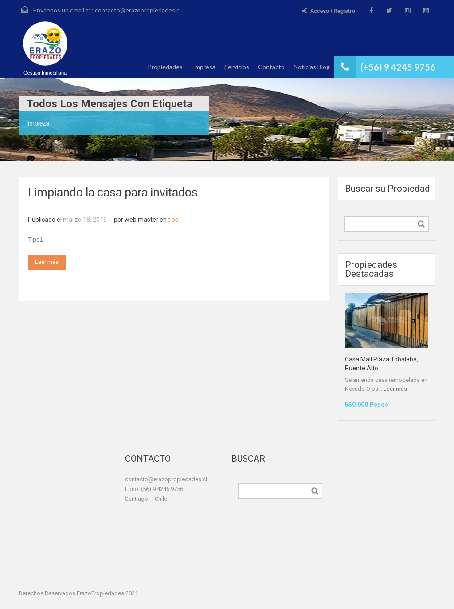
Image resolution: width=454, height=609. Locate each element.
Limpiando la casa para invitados (113, 192)
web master (141, 219)
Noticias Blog (312, 67)
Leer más (47, 262)
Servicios (236, 67)
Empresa (203, 67)
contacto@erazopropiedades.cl (138, 10)
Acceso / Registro (328, 11)
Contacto (271, 67)
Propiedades (165, 67)
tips (173, 219)
